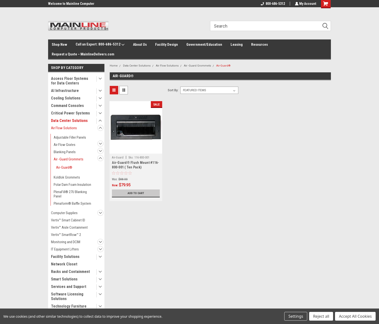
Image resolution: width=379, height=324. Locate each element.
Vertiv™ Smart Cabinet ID (68, 220)
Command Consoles (67, 105)
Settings (295, 316)
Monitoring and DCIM (65, 242)
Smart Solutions (64, 279)
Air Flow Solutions (64, 128)
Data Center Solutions (69, 120)
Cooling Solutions (65, 98)
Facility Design (166, 44)
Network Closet (64, 264)
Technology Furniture (69, 306)
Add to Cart (136, 193)
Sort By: (173, 90)
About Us (140, 44)
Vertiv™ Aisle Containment (69, 227)
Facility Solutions (65, 256)
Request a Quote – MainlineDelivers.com (83, 54)
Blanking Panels (65, 152)
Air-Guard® (64, 167)
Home (114, 65)
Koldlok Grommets (67, 177)
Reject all (321, 316)
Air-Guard (118, 157)
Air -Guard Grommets (68, 159)
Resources (259, 44)
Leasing (237, 44)
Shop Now (59, 44)
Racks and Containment (70, 271)
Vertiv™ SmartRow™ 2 (66, 235)
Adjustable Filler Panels (70, 137)
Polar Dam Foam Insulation (72, 184)
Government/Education (204, 44)
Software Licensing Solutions (67, 296)
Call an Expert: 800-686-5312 (100, 44)
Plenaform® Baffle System (72, 203)
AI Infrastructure (65, 90)
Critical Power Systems (70, 113)
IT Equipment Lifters (65, 249)
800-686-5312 (272, 4)
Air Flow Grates (64, 145)
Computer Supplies (64, 213)
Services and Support (68, 286)
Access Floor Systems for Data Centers (69, 80)
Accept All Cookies (355, 316)
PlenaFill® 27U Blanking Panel (70, 194)
